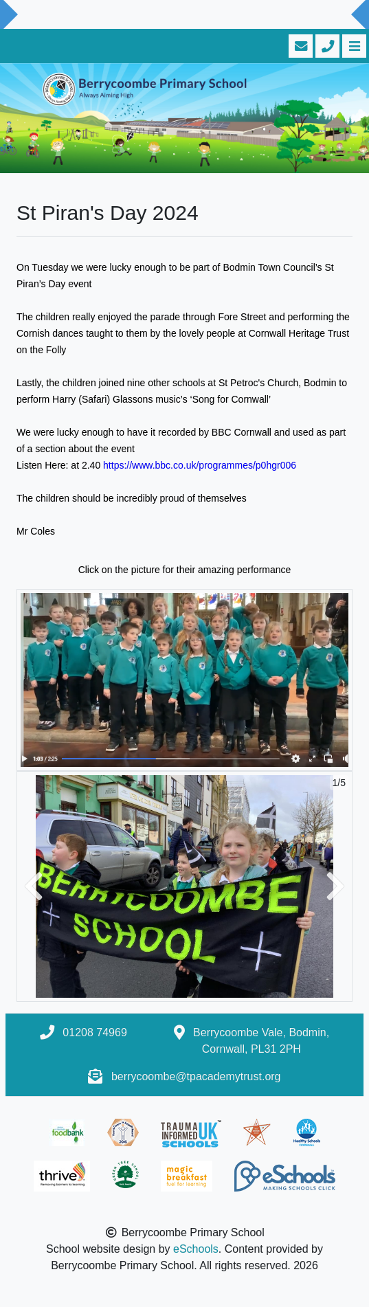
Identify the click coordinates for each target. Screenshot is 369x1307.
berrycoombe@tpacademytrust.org (196, 1076)
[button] (33, 887)
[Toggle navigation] (352, 46)
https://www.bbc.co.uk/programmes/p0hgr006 (199, 465)
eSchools (196, 1249)
